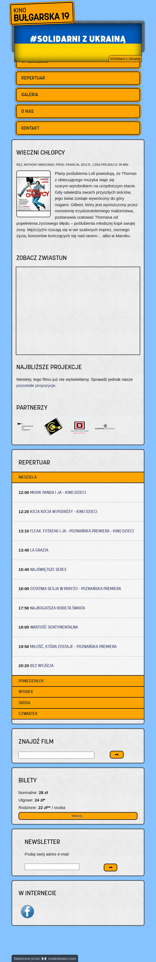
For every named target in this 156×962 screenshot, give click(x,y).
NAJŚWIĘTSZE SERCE (48, 569)
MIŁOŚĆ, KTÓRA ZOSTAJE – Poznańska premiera (73, 646)
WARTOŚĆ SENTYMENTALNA (54, 627)
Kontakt (30, 128)
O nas (27, 111)
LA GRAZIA (39, 550)
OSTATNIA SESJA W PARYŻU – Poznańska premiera (75, 588)
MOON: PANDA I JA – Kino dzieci (58, 492)
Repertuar (33, 78)
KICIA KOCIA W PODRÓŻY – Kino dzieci (63, 511)
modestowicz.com (59, 958)
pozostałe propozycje (35, 385)
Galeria (29, 94)
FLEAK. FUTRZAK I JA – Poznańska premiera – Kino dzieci (82, 531)
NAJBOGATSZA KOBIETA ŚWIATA (57, 608)
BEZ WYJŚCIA (42, 665)
